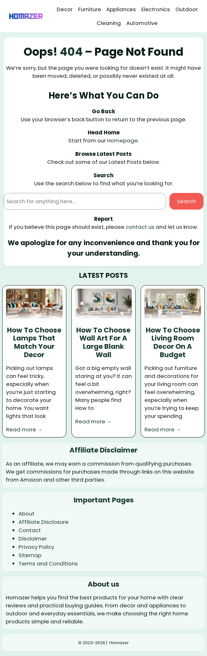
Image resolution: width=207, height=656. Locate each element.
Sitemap (29, 555)
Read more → (24, 429)
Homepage (122, 140)
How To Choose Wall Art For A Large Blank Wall (103, 342)
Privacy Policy (36, 547)
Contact (29, 530)
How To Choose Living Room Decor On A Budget (173, 342)
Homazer (119, 643)
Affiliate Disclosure (43, 522)
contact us (140, 227)
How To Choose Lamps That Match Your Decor (34, 342)
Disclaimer (32, 538)
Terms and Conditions (48, 563)
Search (186, 201)
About (26, 513)
